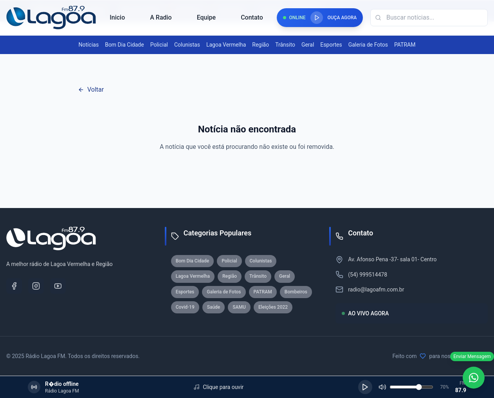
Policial (159, 45)
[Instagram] (36, 286)
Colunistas (187, 45)
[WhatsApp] (474, 378)
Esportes (331, 45)
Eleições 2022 (273, 307)
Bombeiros (296, 292)
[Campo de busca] (429, 17)
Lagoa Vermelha (226, 45)
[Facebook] (14, 286)
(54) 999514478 (367, 274)
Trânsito (285, 45)
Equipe (206, 17)
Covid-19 (185, 307)
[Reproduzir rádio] (316, 17)
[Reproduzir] (365, 387)
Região (260, 45)
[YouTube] (58, 286)
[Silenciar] (382, 387)
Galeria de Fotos (368, 45)
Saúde (213, 307)
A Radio (160, 17)
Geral (307, 45)
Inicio (117, 17)
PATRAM (404, 45)
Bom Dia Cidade (124, 45)
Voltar (91, 89)
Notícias (89, 45)
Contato (252, 17)
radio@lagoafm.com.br (376, 289)
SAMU (239, 307)
